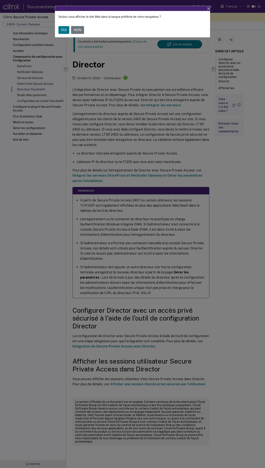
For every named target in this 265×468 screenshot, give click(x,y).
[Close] (208, 8)
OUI (64, 30)
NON (77, 30)
